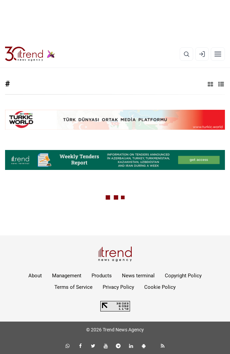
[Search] (186, 54)
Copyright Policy (183, 276)
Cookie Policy (160, 287)
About (35, 276)
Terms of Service (73, 287)
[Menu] (218, 54)
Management (66, 276)
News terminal (138, 276)
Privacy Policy (118, 287)
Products (102, 276)
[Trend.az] (30, 54)
